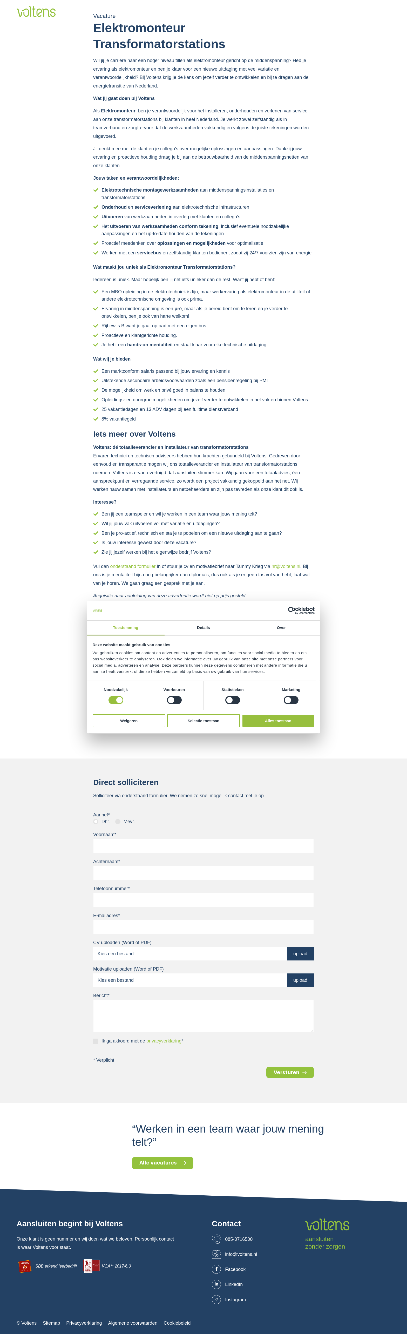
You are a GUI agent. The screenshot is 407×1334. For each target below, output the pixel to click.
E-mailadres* (106, 915)
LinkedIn (227, 1284)
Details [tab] (203, 627)
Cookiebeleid (177, 1323)
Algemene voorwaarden (132, 1323)
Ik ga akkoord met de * (142, 1041)
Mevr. (129, 821)
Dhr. (105, 821)
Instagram (229, 1299)
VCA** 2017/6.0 (107, 1266)
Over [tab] (281, 627)
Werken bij (275, 12)
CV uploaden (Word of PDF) (122, 942)
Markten (219, 12)
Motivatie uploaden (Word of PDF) (128, 969)
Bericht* (101, 995)
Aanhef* (101, 814)
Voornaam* (104, 834)
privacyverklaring (163, 1041)
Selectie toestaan (204, 721)
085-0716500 (232, 1239)
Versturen (290, 1072)
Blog (299, 12)
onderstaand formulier (132, 566)
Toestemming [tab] (125, 627)
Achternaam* (106, 861)
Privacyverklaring (84, 1323)
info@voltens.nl (234, 1254)
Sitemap (51, 1323)
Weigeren (129, 721)
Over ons (161, 12)
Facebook (229, 1269)
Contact (320, 12)
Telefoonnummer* (111, 888)
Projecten (246, 12)
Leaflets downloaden (361, 12)
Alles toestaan (278, 721)
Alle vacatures (162, 1163)
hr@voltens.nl (286, 566)
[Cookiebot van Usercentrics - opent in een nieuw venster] (292, 610)
